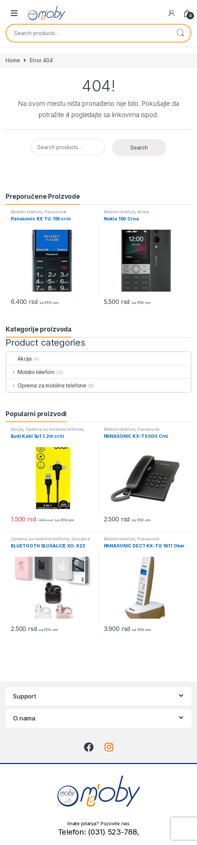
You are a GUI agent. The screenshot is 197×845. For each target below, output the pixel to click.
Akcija (19, 358)
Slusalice (80, 538)
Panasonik (56, 211)
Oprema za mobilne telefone (46, 385)
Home (13, 60)
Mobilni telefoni (26, 211)
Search (180, 33)
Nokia (143, 211)
